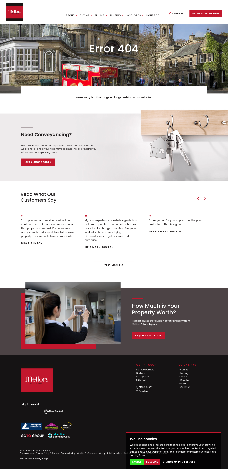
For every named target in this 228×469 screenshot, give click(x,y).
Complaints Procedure (110, 453)
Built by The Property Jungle (34, 458)
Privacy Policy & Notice (47, 453)
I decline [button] (152, 461)
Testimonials (113, 265)
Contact (155, 13)
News (182, 383)
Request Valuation (205, 13)
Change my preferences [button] (179, 461)
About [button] (74, 13)
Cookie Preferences (87, 453)
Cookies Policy (68, 453)
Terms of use (27, 453)
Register (184, 380)
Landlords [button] (137, 13)
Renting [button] (119, 13)
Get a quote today (38, 162)
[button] (198, 198)
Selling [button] (103, 13)
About (182, 376)
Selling (183, 369)
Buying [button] (89, 13)
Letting (183, 373)
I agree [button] (136, 461)
